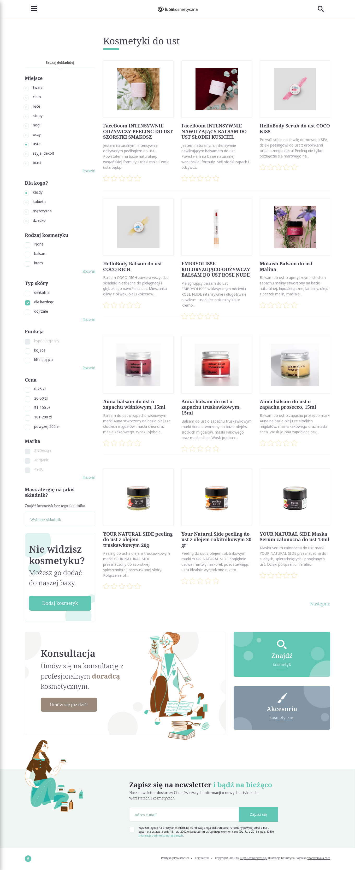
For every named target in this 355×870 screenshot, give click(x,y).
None (39, 244)
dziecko (39, 220)
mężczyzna (42, 210)
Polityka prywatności (175, 858)
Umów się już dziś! (72, 705)
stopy (38, 115)
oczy (37, 134)
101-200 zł (43, 416)
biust (37, 162)
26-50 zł (41, 398)
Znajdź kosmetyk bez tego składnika (55, 505)
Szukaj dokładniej (60, 62)
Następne (320, 603)
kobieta (39, 201)
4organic (41, 459)
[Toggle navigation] (31, 9)
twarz (38, 87)
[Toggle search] (324, 8)
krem (38, 262)
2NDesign (42, 450)
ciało (37, 96)
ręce (36, 106)
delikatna (42, 292)
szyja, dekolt (43, 153)
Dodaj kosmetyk (60, 603)
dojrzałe (41, 311)
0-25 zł (40, 388)
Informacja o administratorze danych (161, 835)
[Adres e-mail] (184, 814)
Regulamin (202, 858)
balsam (40, 253)
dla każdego (44, 301)
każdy (38, 192)
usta (36, 143)
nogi (36, 124)
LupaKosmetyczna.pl (253, 858)
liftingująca (43, 359)
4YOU (39, 469)
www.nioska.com (318, 858)
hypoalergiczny (46, 340)
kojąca (39, 350)
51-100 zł (42, 407)
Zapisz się (258, 814)
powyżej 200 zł (47, 426)
